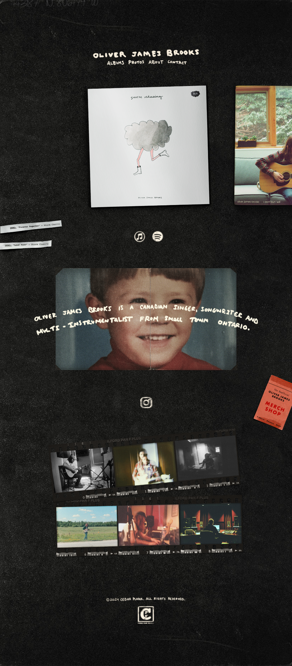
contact (176, 62)
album (115, 62)
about (155, 62)
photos (136, 62)
